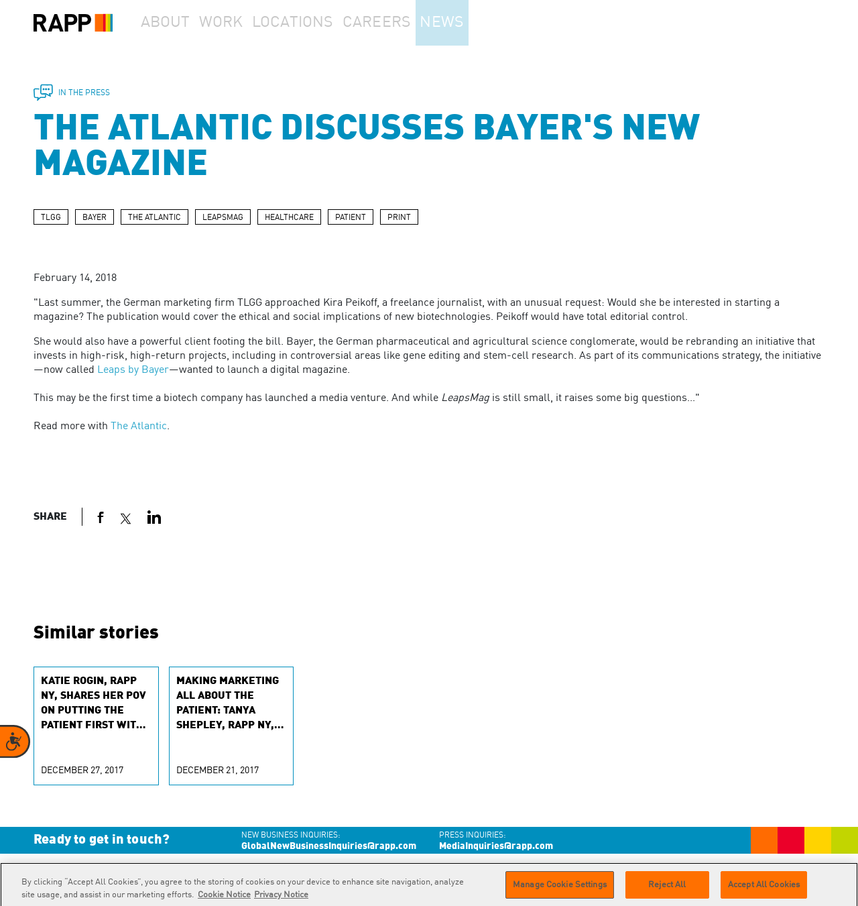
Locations (319, 22)
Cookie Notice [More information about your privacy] (224, 900)
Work (240, 22)
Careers (403, 22)
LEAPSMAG (222, 218)
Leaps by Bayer (133, 370)
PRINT (399, 218)
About (171, 22)
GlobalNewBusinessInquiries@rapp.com (328, 846)
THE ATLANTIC (154, 218)
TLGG (51, 218)
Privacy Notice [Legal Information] (281, 900)
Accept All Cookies (764, 889)
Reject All (667, 889)
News (478, 22)
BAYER (94, 218)
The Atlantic (139, 426)
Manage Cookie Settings (560, 889)
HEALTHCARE (289, 218)
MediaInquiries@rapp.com (496, 846)
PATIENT (350, 218)
